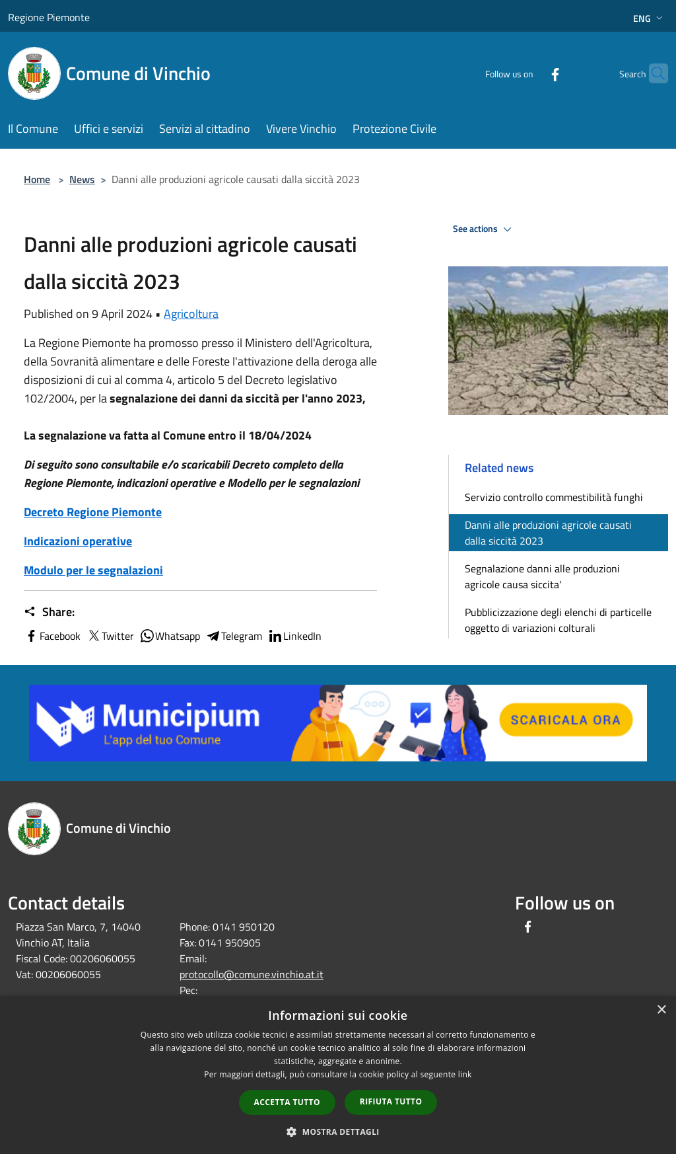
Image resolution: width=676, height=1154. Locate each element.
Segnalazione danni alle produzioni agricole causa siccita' (542, 576)
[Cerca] (652, 73)
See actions (484, 229)
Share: (49, 612)
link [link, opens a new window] (465, 1074)
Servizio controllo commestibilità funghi (554, 497)
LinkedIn (294, 636)
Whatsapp (169, 636)
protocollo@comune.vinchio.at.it (251, 974)
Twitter (110, 636)
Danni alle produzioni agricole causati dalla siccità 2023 (548, 533)
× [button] (661, 1010)
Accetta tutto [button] (287, 1102)
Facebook (52, 636)
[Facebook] (529, 73)
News (82, 179)
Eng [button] (649, 18)
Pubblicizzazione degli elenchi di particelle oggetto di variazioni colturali (558, 620)
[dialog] (338, 1075)
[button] (338, 1131)
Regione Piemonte (49, 17)
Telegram (233, 636)
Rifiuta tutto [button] (391, 1101)
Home (37, 179)
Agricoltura (191, 314)
